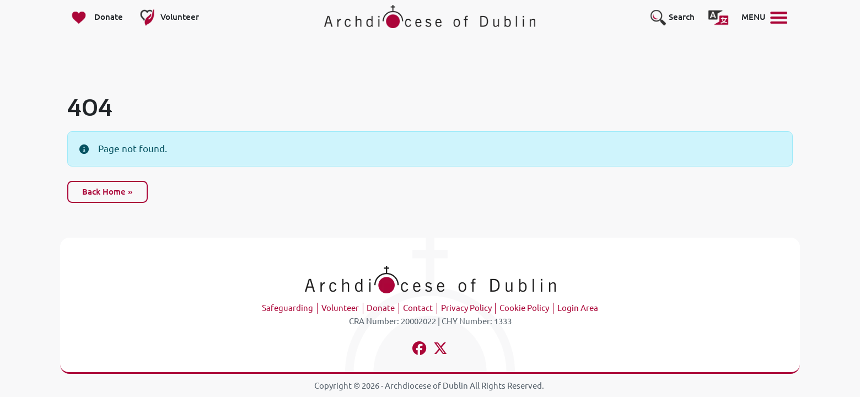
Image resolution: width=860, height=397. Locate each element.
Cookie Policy (524, 308)
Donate (381, 308)
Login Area (577, 308)
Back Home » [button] (107, 191)
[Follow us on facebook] (419, 350)
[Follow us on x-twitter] (440, 350)
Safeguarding (287, 308)
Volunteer (340, 308)
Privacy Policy (466, 308)
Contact (418, 308)
